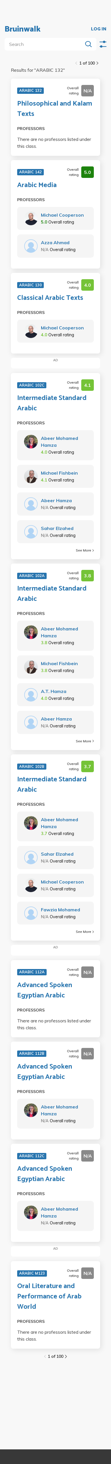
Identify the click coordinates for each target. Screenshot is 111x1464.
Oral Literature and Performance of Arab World (49, 1296)
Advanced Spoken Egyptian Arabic (44, 990)
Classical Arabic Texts (50, 298)
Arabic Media (37, 185)
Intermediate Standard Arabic (52, 403)
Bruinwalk (23, 29)
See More (85, 550)
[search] (44, 44)
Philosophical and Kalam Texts (54, 109)
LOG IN (98, 29)
